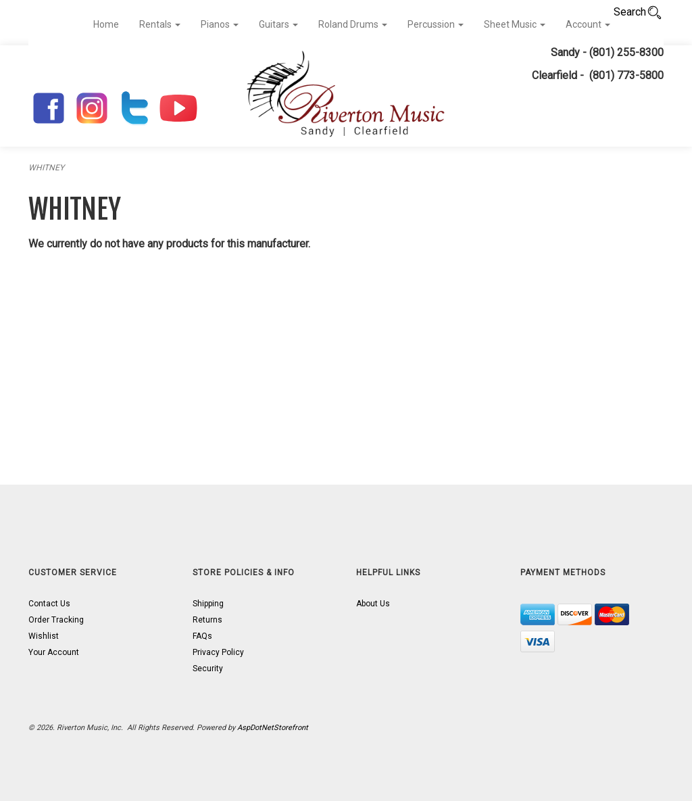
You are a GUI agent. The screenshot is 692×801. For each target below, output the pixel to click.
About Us (373, 603)
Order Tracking (56, 620)
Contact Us (49, 603)
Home (106, 24)
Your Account (53, 652)
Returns (207, 620)
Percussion (435, 24)
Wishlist (43, 636)
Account (588, 24)
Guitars (278, 24)
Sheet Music (514, 24)
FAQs (202, 636)
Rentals (159, 24)
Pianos (220, 24)
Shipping (208, 603)
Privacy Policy (218, 652)
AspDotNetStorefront (272, 727)
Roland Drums (352, 24)
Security (208, 668)
